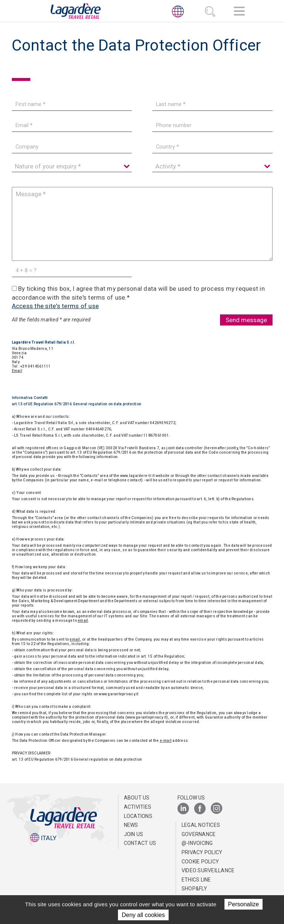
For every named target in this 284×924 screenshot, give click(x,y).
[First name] (72, 104)
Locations (138, 816)
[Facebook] (200, 809)
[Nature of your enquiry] (72, 166)
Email (17, 371)
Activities (138, 807)
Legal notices (201, 825)
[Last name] (212, 104)
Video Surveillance (208, 870)
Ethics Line (196, 880)
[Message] (142, 224)
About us (137, 798)
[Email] (72, 125)
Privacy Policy (202, 852)
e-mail (166, 741)
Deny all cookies (143, 915)
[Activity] (212, 166)
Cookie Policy (200, 862)
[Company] (72, 146)
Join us (133, 834)
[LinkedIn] (183, 809)
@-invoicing (197, 843)
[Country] (212, 146)
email (83, 620)
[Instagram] (216, 809)
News (131, 825)
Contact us (140, 843)
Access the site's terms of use (55, 306)
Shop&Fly (194, 888)
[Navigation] (239, 12)
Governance (199, 834)
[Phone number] (212, 125)
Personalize (243, 904)
